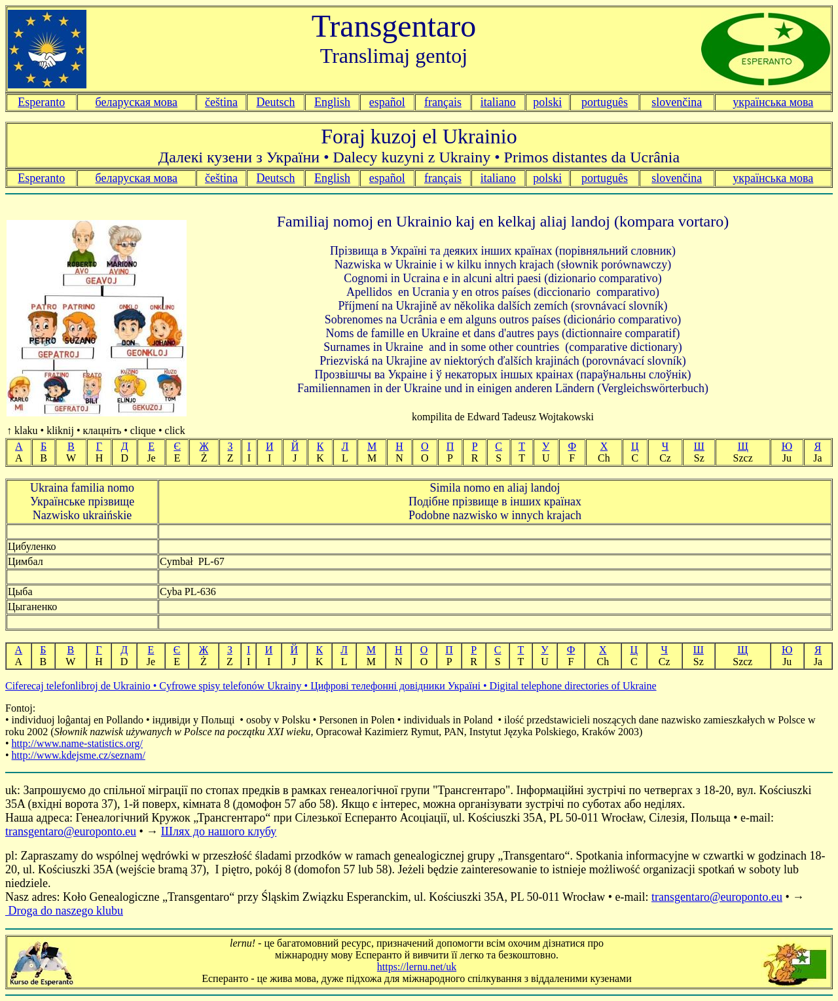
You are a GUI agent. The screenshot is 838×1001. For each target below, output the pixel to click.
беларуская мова (137, 102)
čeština (221, 102)
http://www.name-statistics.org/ (77, 743)
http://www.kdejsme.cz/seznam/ (78, 755)
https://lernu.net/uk (416, 966)
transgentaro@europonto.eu (70, 831)
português (604, 102)
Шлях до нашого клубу (218, 831)
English (332, 102)
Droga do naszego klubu (64, 910)
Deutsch (276, 102)
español (387, 102)
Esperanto (41, 102)
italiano (498, 102)
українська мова (773, 102)
